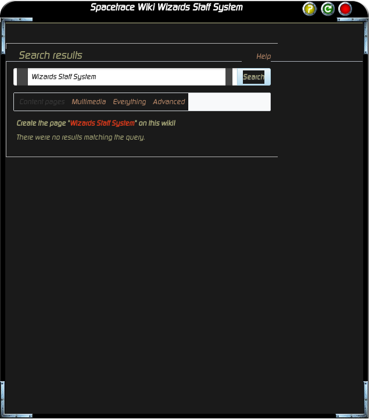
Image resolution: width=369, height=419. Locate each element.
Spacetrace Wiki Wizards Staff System (166, 7)
